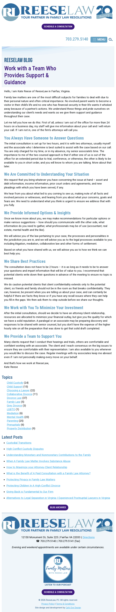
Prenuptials (13, 424)
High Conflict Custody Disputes (25, 448)
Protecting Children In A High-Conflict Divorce (33, 485)
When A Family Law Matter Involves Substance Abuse (38, 461)
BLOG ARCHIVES (58, 507)
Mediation (13, 413)
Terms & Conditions (65, 604)
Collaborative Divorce (19, 394)
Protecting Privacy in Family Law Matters (30, 479)
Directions (89, 537)
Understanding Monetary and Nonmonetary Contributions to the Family (48, 455)
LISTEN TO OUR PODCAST (58, 585)
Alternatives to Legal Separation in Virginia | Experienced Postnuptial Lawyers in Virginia (58, 498)
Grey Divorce (14, 405)
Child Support (15, 386)
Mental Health (15, 417)
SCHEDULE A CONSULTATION (58, 26)
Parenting (12, 420)
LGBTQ (11, 409)
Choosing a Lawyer (18, 390)
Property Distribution (19, 428)
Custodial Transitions (18, 442)
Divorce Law (14, 398)
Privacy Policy (48, 604)
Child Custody (15, 382)
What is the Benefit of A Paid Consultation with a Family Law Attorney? (48, 473)
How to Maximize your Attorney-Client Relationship (36, 467)
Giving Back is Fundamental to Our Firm (29, 491)
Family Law (13, 401)
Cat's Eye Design (73, 608)
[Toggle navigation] (98, 40)
